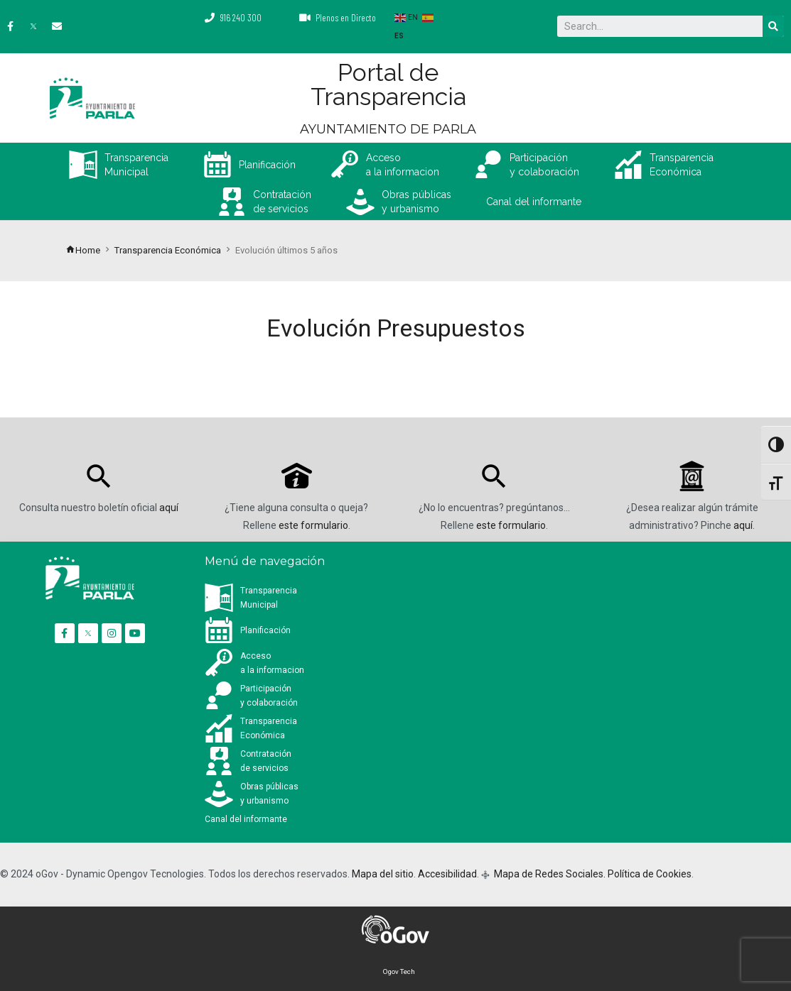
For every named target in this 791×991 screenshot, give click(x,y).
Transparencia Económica (664, 164)
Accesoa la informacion (384, 164)
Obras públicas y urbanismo (398, 201)
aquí (168, 507)
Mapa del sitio (383, 874)
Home (82, 250)
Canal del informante (533, 201)
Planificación (249, 164)
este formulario (313, 525)
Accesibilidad (447, 874)
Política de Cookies (650, 874)
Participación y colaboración (526, 164)
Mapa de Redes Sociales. (549, 874)
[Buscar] (773, 26)
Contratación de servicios (264, 201)
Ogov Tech (399, 971)
